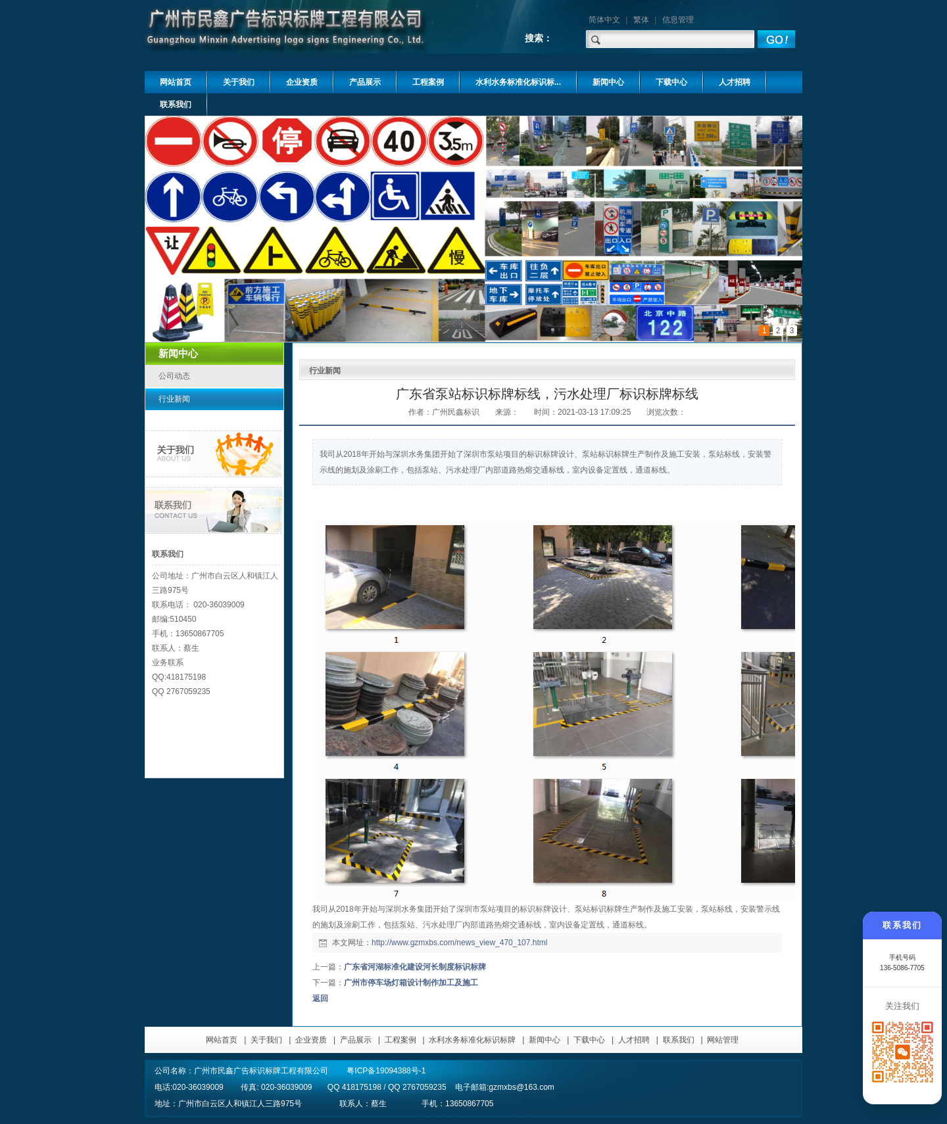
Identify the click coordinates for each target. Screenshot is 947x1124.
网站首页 (221, 1039)
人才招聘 (634, 1039)
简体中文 (604, 19)
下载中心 (589, 1039)
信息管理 (678, 19)
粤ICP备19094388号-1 (386, 1070)
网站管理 (723, 1039)
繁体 (641, 19)
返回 (320, 998)
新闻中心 (544, 1039)
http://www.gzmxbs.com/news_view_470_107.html (459, 942)
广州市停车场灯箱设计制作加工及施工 (411, 982)
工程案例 (400, 1039)
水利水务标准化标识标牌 (472, 1039)
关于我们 (266, 1039)
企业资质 (311, 1039)
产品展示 (356, 1039)
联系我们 (678, 1039)
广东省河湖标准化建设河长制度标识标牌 (415, 967)
